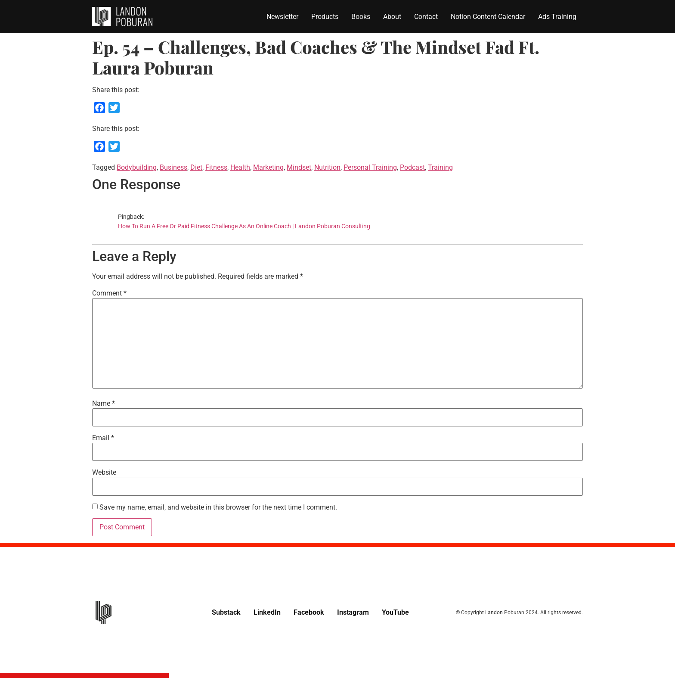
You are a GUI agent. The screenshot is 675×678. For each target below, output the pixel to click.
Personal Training (370, 167)
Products (324, 16)
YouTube (395, 612)
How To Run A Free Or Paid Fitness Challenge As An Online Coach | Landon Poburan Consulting (244, 226)
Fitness (216, 167)
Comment (109, 293)
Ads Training (557, 16)
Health (240, 167)
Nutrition (327, 167)
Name (103, 403)
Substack (226, 612)
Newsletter (282, 16)
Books (360, 16)
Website (104, 472)
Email (103, 438)
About (392, 16)
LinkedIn (267, 612)
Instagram (353, 612)
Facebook (309, 612)
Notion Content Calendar (488, 16)
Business (173, 167)
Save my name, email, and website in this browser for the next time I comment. (218, 507)
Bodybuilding (137, 167)
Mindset (299, 167)
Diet (196, 167)
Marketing (268, 167)
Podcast (412, 167)
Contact (426, 16)
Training (440, 167)
